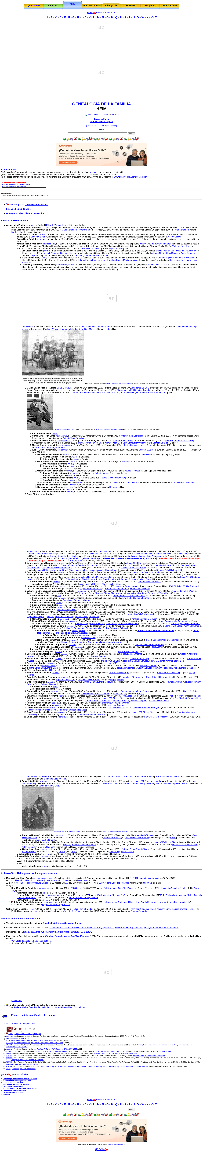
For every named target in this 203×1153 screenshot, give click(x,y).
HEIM (101, 108)
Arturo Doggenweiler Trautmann (173, 621)
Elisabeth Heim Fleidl (32, 251)
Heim (116, 114)
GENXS (10, 1034)
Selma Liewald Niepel (119, 672)
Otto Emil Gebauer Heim (190, 698)
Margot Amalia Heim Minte (45, 445)
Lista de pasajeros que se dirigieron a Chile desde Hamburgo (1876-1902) (57, 932)
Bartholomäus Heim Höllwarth (26, 227)
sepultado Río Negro (65, 679)
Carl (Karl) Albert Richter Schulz (73, 570)
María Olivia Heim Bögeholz (45, 619)
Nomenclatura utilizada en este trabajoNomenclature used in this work (16, 185)
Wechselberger (61, 225)
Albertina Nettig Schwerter (87, 617)
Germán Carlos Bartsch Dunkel (41, 554)
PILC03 (48, 878)
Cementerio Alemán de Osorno (135, 691)
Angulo (46, 923)
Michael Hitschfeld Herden (137, 838)
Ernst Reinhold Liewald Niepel (160, 677)
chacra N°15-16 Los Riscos (164, 253)
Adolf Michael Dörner (90, 584)
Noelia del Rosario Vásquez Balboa (32, 883)
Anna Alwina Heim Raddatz (40, 494)
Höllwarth (49, 225)
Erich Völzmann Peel (122, 440)
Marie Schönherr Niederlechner (76, 230)
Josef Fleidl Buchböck (91, 248)
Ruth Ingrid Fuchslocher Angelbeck (72, 633)
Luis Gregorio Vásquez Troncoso (114, 883)
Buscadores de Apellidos (13, 1092)
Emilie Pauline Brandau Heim (179, 909)
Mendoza (136, 471)
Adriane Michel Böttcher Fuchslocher (155, 630)
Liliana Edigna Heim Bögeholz (47, 621)
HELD (45, 244)
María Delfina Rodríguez (70, 710)
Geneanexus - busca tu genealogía (28, 1034)
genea (91, 13)
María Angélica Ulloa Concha (177, 902)
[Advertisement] (101, 39)
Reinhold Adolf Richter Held (133, 568)
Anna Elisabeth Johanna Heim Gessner (56, 482)
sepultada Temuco (145, 835)
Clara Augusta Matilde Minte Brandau (134, 390)
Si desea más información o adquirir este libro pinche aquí (115, 1053)
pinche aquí (16, 1001)
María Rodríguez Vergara (90, 443)
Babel (47, 670)
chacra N (144, 244)
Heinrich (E (138, 661)
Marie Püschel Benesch (113, 584)
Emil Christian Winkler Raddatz (183, 586)
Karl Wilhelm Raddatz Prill (59, 329)
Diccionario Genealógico (13, 1086)
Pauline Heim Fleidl (31, 842)
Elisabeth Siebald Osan (140, 579)
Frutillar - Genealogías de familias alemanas (118, 383)
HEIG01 (44, 888)
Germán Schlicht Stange (58, 880)
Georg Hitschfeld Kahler (45, 840)
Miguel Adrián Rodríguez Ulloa (119, 902)
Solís (152, 883)
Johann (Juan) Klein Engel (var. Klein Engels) (81, 558)
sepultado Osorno (148, 665)
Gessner (142, 450)
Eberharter (118, 248)
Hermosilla (114, 487)
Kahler (173, 838)
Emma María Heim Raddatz (40, 563)
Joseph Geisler (38, 237)
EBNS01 (64, 265)
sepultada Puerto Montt (126, 586)
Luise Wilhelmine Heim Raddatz (42, 586)
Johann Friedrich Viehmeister (91, 260)
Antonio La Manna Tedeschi (144, 619)
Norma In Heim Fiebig (44, 596)
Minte (60, 923)
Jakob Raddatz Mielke (85, 329)
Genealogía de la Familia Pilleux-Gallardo (20, 1079)
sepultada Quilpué (35, 617)
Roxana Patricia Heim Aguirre (56, 473)
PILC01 (8, 1023)
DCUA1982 (9, 1036)
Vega (13, 890)
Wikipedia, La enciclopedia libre (23, 1069)
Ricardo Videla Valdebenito (112, 478)
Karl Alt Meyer (119, 693)
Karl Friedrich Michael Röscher (113, 579)
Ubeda (144, 454)
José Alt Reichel (128, 696)
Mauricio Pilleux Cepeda (101, 121)
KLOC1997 (49, 781)
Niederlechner (17, 232)
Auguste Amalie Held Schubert (56, 568)
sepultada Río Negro (131, 677)
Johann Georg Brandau (143, 783)
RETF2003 (9, 1062)
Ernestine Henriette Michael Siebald (94, 577)
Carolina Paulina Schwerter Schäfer (110, 628)
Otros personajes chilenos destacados (25, 213)
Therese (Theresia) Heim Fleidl (37, 835)
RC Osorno (77, 888)
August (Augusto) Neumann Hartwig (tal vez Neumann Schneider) (166, 668)
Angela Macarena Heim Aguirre (57, 478)
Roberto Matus (101, 473)
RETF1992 (9, 1055)
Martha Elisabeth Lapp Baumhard (171, 783)
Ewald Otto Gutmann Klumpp (135, 598)
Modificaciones (6, 193)
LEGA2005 (9, 1053)
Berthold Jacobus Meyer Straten (139, 445)
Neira (149, 454)
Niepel (192, 672)
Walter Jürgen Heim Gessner (51, 471)
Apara (159, 647)
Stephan (34, 255)
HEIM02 (43, 878)
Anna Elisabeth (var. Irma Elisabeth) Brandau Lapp (144, 392)
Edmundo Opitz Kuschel (38, 776)
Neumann (54, 670)
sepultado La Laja (140, 388)
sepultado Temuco (112, 838)
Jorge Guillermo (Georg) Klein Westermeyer (143, 556)
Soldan (86, 880)
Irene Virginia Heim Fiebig (44, 598)
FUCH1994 (85, 635)
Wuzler (150, 450)
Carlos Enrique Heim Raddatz (41, 388)
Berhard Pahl (76, 561)
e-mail (48, 895)
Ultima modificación (94, 126)
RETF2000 (9, 1058)
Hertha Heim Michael (42, 582)
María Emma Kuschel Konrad (169, 776)
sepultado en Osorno (132, 654)
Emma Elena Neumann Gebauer (98, 682)
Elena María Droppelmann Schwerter (182, 626)
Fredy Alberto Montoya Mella (179, 895)
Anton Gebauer (188, 253)
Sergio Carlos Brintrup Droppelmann (163, 640)
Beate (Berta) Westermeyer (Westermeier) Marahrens (130, 558)
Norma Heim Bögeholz (43, 651)
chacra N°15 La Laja (157, 265)
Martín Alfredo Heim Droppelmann (54, 630)
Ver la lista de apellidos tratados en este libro (32, 941)
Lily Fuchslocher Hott (22, 1040)
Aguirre (128, 471)
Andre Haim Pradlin (15, 225)
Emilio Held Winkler (21, 1045)
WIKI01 (8, 1069)
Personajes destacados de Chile (16, 1084)
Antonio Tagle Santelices (132, 436)
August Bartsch (163, 554)
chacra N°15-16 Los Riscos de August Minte (176, 251)
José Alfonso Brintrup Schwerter (71, 642)
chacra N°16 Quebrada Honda (146, 572)
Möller (73, 852)
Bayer (80, 880)
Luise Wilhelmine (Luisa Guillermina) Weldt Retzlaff (148, 593)
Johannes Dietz (29, 852)
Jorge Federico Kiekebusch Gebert (129, 596)
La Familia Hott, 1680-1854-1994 (43, 1040)
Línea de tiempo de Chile (18, 209)
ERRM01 (69, 440)
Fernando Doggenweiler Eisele (89, 624)
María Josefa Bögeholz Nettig (141, 614)
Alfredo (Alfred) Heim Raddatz (41, 610)
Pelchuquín (94, 554)
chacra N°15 (27, 329)
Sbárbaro (126, 461)
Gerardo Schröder (71, 911)
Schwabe (68, 923)
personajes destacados (36, 204)
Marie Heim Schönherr (28, 234)
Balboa (145, 883)
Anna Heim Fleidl (30, 781)
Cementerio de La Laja (186, 327)
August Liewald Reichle (168, 672)
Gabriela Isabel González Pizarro (119, 888)
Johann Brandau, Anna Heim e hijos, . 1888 (67, 831)
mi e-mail (93, 172)
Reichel (140, 693)
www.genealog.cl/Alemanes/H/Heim (130, 177)
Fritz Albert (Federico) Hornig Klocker (147, 909)
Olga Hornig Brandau (83, 909)
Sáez (84, 710)
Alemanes (106, 114)
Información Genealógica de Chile (17, 1081)
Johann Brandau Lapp (49, 786)
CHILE (24, 220)
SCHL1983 (59, 265)
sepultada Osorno (107, 551)
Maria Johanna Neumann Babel (43, 668)
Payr (111, 248)
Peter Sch (181, 230)
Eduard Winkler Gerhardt (116, 589)
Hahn (108, 329)
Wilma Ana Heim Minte (43, 440)
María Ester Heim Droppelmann (52, 644)
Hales (153, 647)
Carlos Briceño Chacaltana (125, 482)
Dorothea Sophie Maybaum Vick (122, 260)
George (30, 675)
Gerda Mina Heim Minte (43, 436)
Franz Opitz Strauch (144, 776)
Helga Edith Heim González (32, 895)
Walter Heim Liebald (16, 909)
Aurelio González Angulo (174, 888)
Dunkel (183, 554)
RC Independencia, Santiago (147, 878)
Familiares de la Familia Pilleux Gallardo (28, 1005)
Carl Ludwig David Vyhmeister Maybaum (176, 258)
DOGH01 (72, 621)
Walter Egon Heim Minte (44, 450)
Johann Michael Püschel (149, 582)
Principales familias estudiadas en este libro (149, 1056)
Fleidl (54, 923)
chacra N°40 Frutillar (135, 563)
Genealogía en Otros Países (14, 1090)
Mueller (62, 852)
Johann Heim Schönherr (29, 244)
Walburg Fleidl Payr (181, 246)
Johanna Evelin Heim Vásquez (28, 902)
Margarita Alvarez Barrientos (170, 661)
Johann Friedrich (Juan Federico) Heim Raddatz (50, 591)
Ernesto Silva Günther (128, 651)
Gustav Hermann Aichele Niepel (41, 710)
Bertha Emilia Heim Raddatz (41, 658)
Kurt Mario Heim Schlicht (23, 888)
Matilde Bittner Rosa (143, 554)
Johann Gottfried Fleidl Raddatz (80, 579)
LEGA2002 (30, 225)
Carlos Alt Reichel (191, 691)
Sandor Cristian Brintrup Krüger (149, 644)
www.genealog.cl (94, 114)
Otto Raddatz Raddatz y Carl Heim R (63, 429)
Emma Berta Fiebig (182, 591)
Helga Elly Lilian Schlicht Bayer (29, 880)
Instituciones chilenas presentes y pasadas (20, 1088)
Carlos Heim (27, 327)
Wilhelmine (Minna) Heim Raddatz (43, 654)
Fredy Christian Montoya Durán (111, 895)
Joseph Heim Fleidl (31, 665)
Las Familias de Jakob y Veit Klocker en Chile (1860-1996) (55, 1049)
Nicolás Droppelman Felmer (79, 628)
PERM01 (58, 436)
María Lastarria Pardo (157, 443)
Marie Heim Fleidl (30, 258)
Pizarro (196, 888)
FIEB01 (77, 591)
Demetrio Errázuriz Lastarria (179, 440)
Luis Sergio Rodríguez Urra (148, 902)
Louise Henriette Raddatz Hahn (95, 327)
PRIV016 (66, 388)
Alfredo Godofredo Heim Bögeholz (49, 626)
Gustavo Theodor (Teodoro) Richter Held (79, 565)
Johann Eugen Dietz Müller (134, 849)
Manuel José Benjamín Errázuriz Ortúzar (125, 443)
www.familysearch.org (20, 1038)
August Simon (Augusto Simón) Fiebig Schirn (102, 593)
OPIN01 (55, 686)
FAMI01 (29, 551)
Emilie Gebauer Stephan (45, 684)
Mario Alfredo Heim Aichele (19, 878)
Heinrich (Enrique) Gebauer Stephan (60, 253)
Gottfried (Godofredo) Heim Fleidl (38, 265)
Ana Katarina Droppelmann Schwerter (105, 642)
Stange (78, 923)
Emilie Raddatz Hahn (139, 589)
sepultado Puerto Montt (166, 565)
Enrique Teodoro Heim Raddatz (42, 572)
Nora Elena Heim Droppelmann (52, 640)
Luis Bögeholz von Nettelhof (60, 617)
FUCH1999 (82, 631)
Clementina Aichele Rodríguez (146, 707)
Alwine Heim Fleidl (31, 849)
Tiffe (40, 255)
